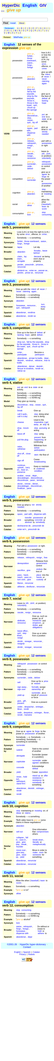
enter (19, 352)
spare (29, 128)
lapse (19, 247)
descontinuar (36, 478)
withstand (20, 781)
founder (19, 847)
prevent (37, 437)
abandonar (21, 312)
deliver (30, 168)
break (19, 410)
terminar (40, 480)
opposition (43, 772)
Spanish (26, 952)
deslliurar (30, 587)
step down (21, 634)
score (44, 209)
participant (39, 355)
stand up (36, 776)
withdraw (21, 449)
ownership (36, 689)
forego (30, 67)
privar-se (29, 273)
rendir (26, 709)
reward (37, 683)
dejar (46, 358)
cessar (27, 484)
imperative (38, 422)
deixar (31, 366)
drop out (31, 89)
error (44, 64)
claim (19, 256)
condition (38, 471)
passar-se (43, 270)
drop (19, 428)
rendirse (31, 312)
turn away (43, 305)
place (38, 575)
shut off (20, 454)
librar (19, 709)
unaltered (40, 469)
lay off (35, 122)
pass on (27, 577)
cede (29, 166)
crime (44, 68)
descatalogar (23, 478)
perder (20, 265)
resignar (21, 644)
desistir (20, 360)
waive (29, 63)
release (30, 141)
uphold (20, 467)
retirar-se (21, 371)
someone (37, 855)
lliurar (46, 713)
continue (21, 465)
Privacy (22, 954)
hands (39, 577)
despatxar (28, 713)
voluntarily (46, 158)
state (44, 119)
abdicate (21, 621)
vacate (30, 154)
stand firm (20, 784)
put (43, 114)
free (29, 148)
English (30, 5)
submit (19, 750)
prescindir (29, 265)
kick (29, 215)
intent (47, 74)
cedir (19, 713)
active (36, 448)
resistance (37, 778)
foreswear (20, 305)
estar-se (33, 270)
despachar (29, 707)
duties (35, 625)
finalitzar (21, 488)
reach (19, 577)
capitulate (20, 761)
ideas (18, 813)
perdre (20, 273)
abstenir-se (22, 270)
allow (29, 205)
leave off (21, 434)
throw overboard (31, 59)
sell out (19, 832)
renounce (31, 158)
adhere (41, 933)
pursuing (43, 428)
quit (35, 105)
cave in (22, 840)
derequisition (23, 563)
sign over (21, 689)
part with (28, 514)
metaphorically (39, 844)
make (35, 852)
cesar (27, 476)
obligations (37, 627)
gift (24, 701)
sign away (21, 687)
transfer (28, 518)
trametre (28, 715)
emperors (36, 623)
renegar (28, 641)
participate (22, 355)
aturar (20, 484)
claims (27, 813)
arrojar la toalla (35, 358)
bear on (24, 470)
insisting (47, 194)
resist (18, 777)
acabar (20, 476)
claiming (45, 81)
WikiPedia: (22, 37)
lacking (45, 101)
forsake (37, 251)
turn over (21, 579)
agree (44, 174)
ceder (19, 707)
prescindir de (38, 526)
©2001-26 (12, 944)
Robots (31, 954)
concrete (38, 520)
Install (13, 23)
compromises (43, 832)
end (43, 117)
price (46, 681)
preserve (21, 472)
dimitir (20, 641)
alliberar (21, 587)
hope (44, 103)
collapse (20, 837)
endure (39, 569)
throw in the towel (32, 104)
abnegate (20, 756)
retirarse (38, 360)
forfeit (29, 56)
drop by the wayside (32, 97)
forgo (29, 65)
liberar (20, 583)
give (19, 520)
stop (29, 118)
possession (47, 143)
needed (45, 134)
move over (21, 850)
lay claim (22, 257)
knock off (23, 429)
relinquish (31, 143)
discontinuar (22, 480)
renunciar (21, 267)
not (50, 129)
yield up (20, 695)
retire (19, 447)
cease (30, 120)
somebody (40, 522)
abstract (28, 522)
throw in (30, 101)
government (41, 563)
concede (20, 767)
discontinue (32, 116)
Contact (27, 947)
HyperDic (11, 5)
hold (40, 931)
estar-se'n (21, 529)
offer (46, 776)
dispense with (31, 134)
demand (37, 256)
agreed (35, 763)
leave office (22, 631)
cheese (20, 422)
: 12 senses (32, 223)
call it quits (22, 414)
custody (39, 579)
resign (30, 145)
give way (20, 852)
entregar (39, 707)
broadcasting (40, 462)
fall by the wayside (31, 93)
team (44, 206)
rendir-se (32, 316)
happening (39, 440)
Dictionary (9, 28)
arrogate (21, 261)
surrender (31, 164)
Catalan (36, 952)
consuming (46, 215)
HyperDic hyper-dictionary (33, 944)
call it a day (22, 416)
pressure (43, 695)
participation (39, 450)
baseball (46, 204)
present (20, 703)
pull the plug (22, 440)
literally (36, 842)
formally (35, 687)
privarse (39, 265)
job (43, 154)
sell (18, 682)
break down (38, 840)
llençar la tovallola (25, 368)
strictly (44, 132)
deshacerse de (24, 526)
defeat (44, 98)
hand (26, 575)
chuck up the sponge (32, 108)
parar (32, 480)
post (48, 154)
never (46, 77)
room (41, 852)
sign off (20, 460)
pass (19, 575)
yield (18, 772)
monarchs (36, 621)
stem (36, 455)
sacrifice (21, 570)
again (44, 83)
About (21, 23)
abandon (31, 79)
